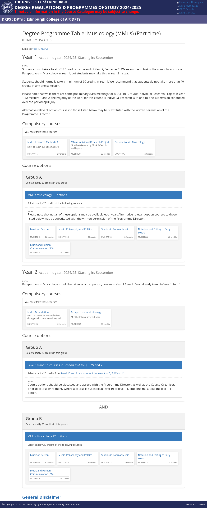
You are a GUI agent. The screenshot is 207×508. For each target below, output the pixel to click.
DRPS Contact (187, 12)
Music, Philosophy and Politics (75, 229)
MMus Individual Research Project (90, 142)
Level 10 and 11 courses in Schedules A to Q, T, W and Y (92, 373)
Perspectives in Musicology (130, 142)
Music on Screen (39, 229)
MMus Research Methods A (42, 142)
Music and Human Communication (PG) (41, 246)
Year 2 (44, 48)
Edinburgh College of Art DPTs (54, 19)
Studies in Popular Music (115, 229)
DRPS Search (186, 9)
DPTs (18, 19)
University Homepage (191, 2)
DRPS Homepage (188, 5)
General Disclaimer (41, 497)
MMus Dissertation (38, 312)
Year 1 (35, 48)
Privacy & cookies (195, 504)
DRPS (6, 19)
